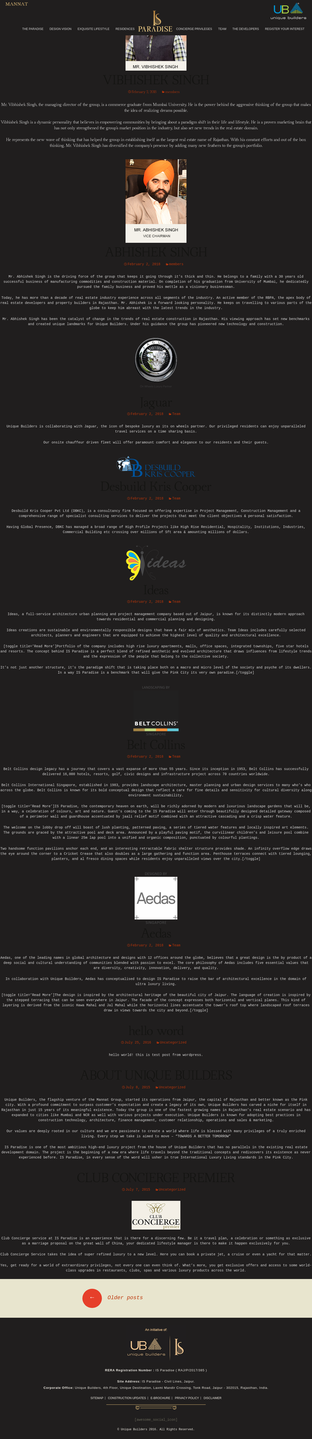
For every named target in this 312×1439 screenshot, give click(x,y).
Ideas (156, 590)
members (172, 92)
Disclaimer (212, 1398)
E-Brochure (160, 1398)
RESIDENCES (125, 29)
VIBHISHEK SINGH (156, 81)
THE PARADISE (32, 29)
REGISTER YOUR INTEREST (284, 29)
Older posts (112, 1297)
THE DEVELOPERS (245, 29)
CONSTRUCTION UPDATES (127, 1398)
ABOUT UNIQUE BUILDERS (156, 1076)
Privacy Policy (187, 1398)
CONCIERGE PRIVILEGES (194, 29)
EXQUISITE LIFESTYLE (93, 29)
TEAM (222, 29)
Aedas (156, 934)
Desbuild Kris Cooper (156, 487)
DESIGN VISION (60, 29)
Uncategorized (173, 1042)
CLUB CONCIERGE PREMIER (156, 1178)
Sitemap (96, 1398)
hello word (156, 1031)
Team (176, 414)
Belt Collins (156, 745)
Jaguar (156, 403)
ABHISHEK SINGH (156, 253)
